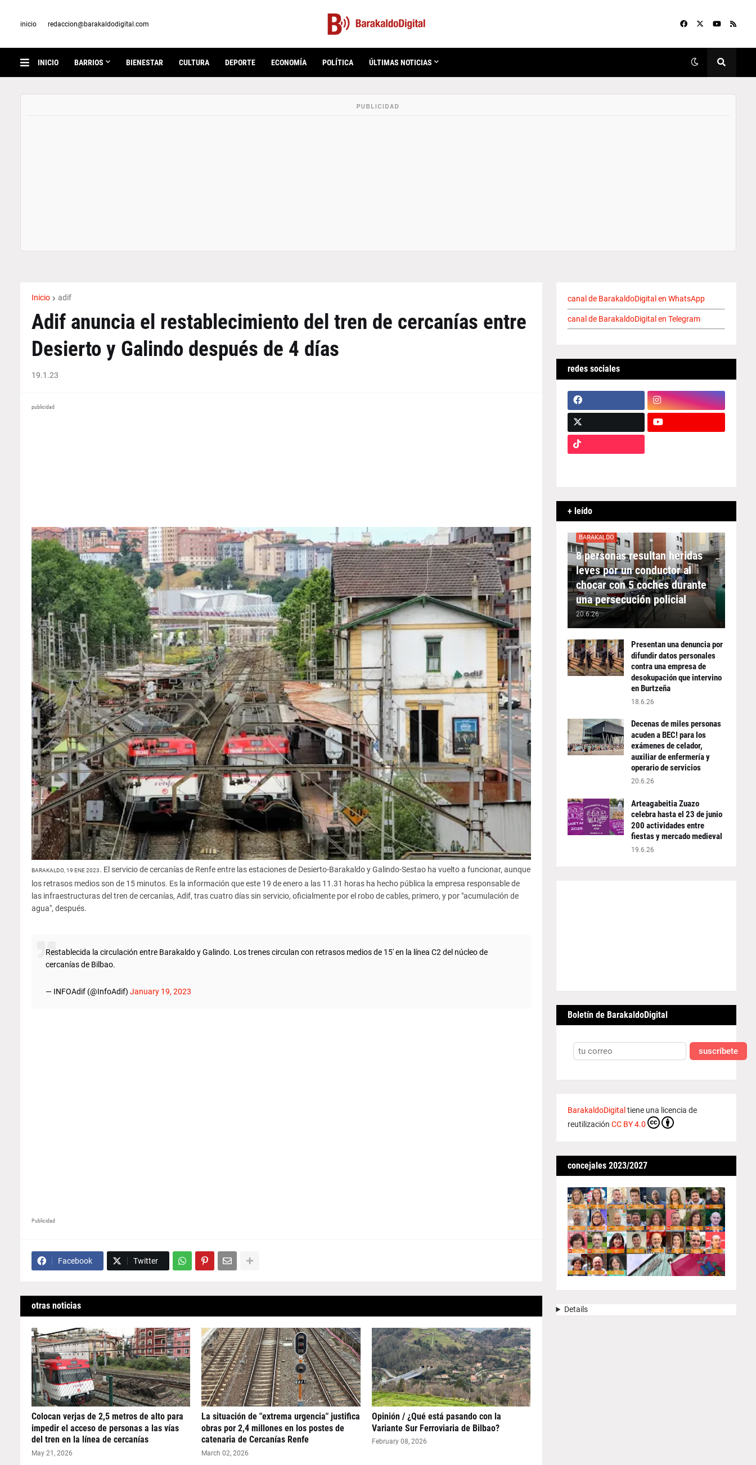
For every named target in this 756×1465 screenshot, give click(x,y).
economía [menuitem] (289, 62)
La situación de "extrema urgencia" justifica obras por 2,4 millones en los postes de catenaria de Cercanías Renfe (280, 1428)
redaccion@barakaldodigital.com (98, 24)
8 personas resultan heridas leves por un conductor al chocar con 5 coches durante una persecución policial (641, 577)
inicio (28, 24)
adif (64, 297)
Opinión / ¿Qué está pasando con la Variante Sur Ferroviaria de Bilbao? (436, 1422)
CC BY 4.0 (642, 1122)
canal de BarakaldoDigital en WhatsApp (636, 298)
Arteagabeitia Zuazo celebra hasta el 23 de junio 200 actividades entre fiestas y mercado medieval (676, 820)
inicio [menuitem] (48, 62)
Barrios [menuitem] (89, 62)
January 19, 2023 (160, 991)
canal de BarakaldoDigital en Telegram (634, 318)
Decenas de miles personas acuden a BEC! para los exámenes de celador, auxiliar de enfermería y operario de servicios (676, 746)
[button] (29, 62)
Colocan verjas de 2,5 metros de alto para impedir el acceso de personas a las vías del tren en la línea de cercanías (107, 1428)
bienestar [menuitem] (144, 62)
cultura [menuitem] (194, 62)
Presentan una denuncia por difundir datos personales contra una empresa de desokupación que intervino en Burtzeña (677, 666)
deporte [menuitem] (240, 62)
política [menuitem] (337, 62)
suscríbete (718, 1051)
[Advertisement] (281, 1114)
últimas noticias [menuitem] (400, 62)
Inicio (41, 297)
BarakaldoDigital (597, 1110)
